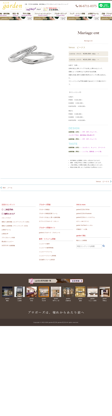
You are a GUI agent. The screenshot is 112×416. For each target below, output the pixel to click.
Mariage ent (88, 41)
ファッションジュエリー (42, 14)
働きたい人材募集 (81, 240)
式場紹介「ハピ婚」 (82, 229)
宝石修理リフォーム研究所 (47, 259)
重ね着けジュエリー (8, 241)
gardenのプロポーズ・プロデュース (49, 232)
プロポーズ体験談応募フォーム (48, 213)
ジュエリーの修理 (44, 244)
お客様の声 (5, 233)
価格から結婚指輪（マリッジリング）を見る (15, 226)
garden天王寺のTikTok (82, 209)
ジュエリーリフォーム (45, 251)
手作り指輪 (27, 14)
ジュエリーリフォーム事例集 (47, 255)
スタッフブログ (6, 218)
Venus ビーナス (102, 181)
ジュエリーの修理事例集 (46, 248)
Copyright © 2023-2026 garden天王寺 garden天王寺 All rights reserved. (56, 322)
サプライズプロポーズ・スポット (49, 221)
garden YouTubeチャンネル (84, 225)
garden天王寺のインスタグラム (85, 217)
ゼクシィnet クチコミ (82, 221)
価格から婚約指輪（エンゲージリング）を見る (15, 222)
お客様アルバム (93, 14)
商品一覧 (16, 14)
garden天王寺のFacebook (83, 213)
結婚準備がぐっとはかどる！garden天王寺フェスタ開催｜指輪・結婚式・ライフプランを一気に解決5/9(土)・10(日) (56, 18)
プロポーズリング (60, 14)
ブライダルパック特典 (8, 237)
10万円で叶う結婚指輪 (8, 245)
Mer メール (8, 188)
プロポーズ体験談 (44, 209)
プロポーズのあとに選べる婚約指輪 (49, 217)
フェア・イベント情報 (77, 14)
